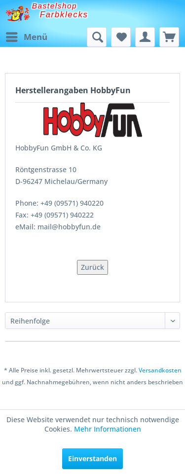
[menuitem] (26, 37)
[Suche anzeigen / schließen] (97, 37)
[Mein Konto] (145, 37)
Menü (26, 35)
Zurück (92, 267)
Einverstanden (92, 458)
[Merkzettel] (121, 37)
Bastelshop (54, 5)
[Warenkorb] (169, 37)
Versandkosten (160, 370)
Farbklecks (64, 14)
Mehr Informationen (107, 429)
